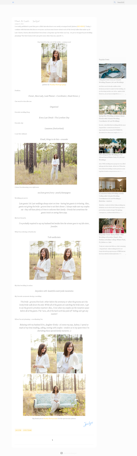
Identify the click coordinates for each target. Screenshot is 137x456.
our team (27, 430)
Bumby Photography (57, 84)
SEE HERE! (80, 26)
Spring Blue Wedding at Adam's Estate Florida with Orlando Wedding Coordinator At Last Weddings (112, 118)
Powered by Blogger (68, 453)
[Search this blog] (115, 2)
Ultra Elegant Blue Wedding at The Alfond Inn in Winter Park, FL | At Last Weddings (112, 157)
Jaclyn (18, 430)
